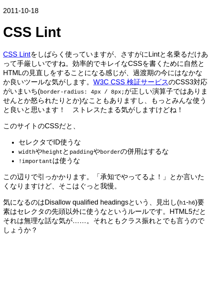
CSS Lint (16, 54)
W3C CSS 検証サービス (130, 82)
